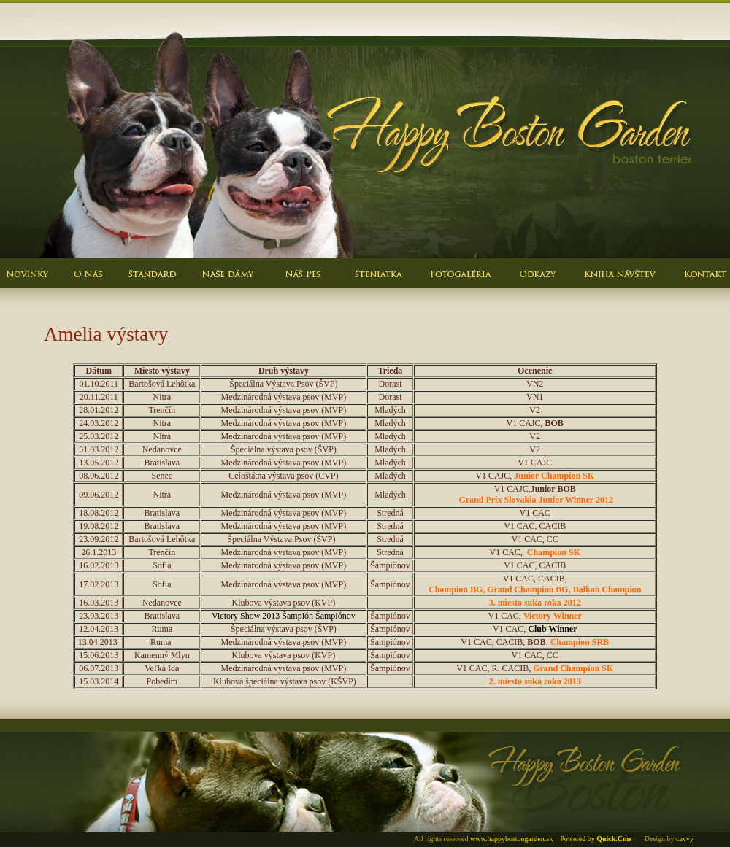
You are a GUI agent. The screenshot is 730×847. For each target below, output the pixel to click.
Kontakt (697, 283)
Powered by (595, 839)
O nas (87, 283)
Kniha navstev (616, 283)
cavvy (685, 839)
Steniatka (379, 283)
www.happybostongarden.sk (511, 839)
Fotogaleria (460, 283)
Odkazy (536, 283)
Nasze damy (226, 283)
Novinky (29, 283)
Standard (153, 283)
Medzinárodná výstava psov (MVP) (284, 668)
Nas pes (303, 283)
